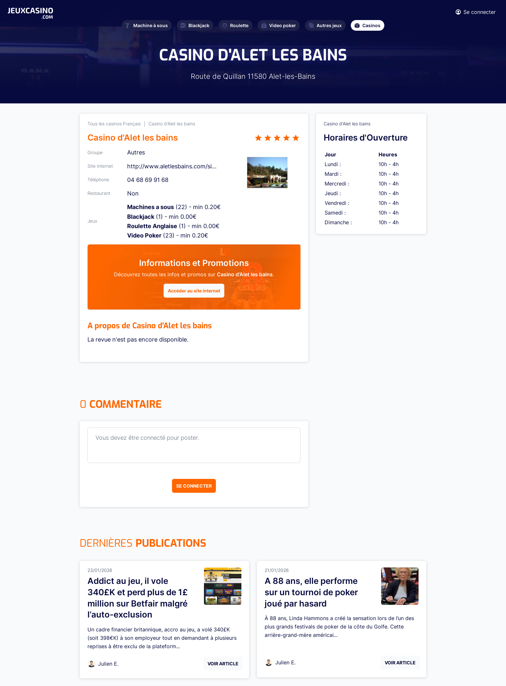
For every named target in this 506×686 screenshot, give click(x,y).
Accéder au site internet (194, 290)
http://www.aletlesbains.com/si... (172, 166)
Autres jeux (325, 25)
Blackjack (195, 25)
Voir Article (222, 663)
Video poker (278, 25)
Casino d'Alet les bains (171, 123)
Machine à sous (147, 25)
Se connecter (194, 486)
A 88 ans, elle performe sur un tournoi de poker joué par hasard (311, 592)
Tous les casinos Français (114, 123)
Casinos (367, 25)
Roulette (235, 25)
